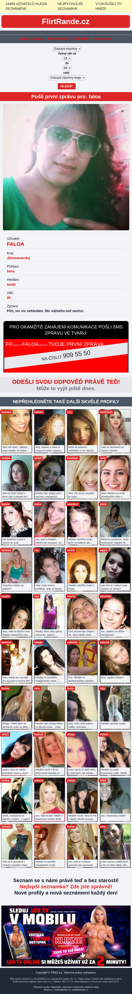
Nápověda (82, 38)
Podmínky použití (41, 987)
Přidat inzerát (59, 38)
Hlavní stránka (32, 38)
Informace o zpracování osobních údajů (81, 987)
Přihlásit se (102, 38)
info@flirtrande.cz (80, 990)
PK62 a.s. (48, 990)
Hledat (66, 86)
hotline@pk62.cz (62, 990)
